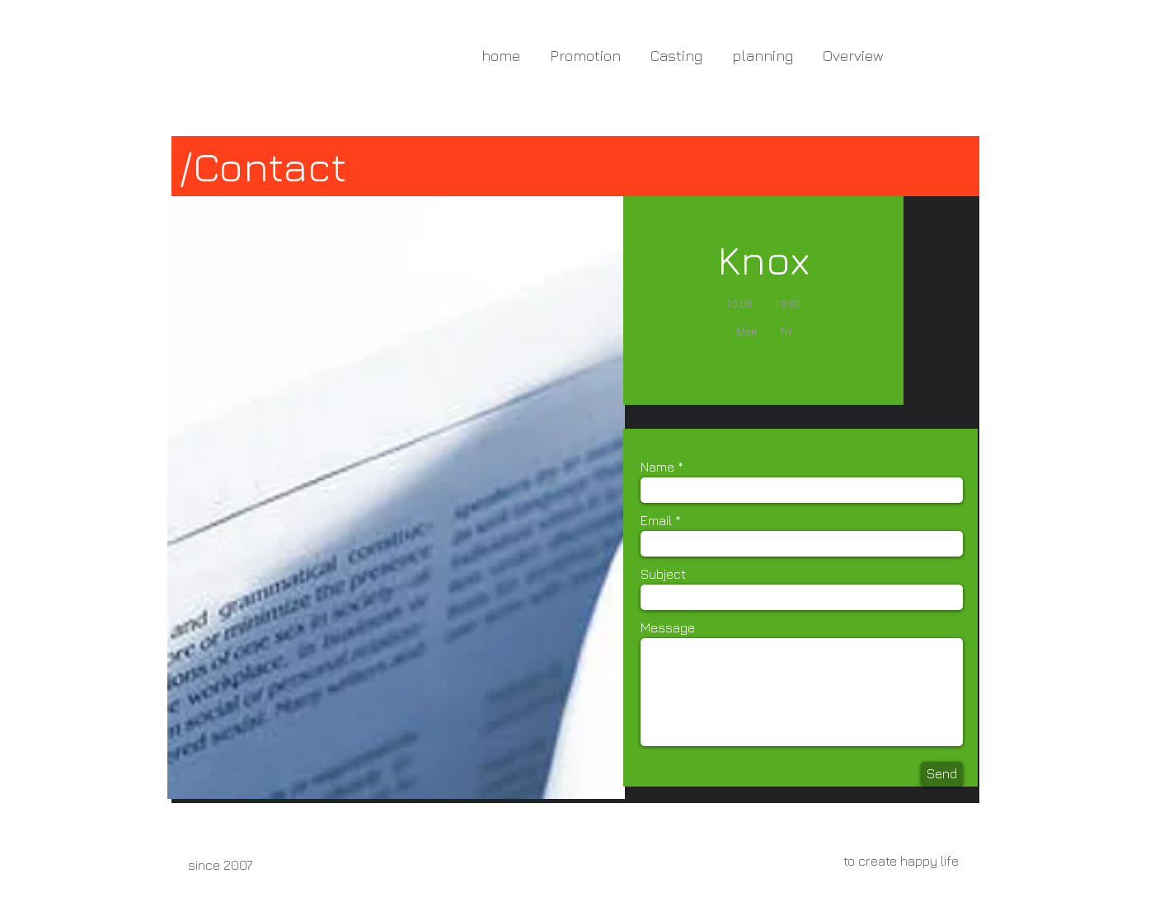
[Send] (942, 774)
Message (668, 627)
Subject (663, 573)
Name (657, 466)
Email (656, 520)
